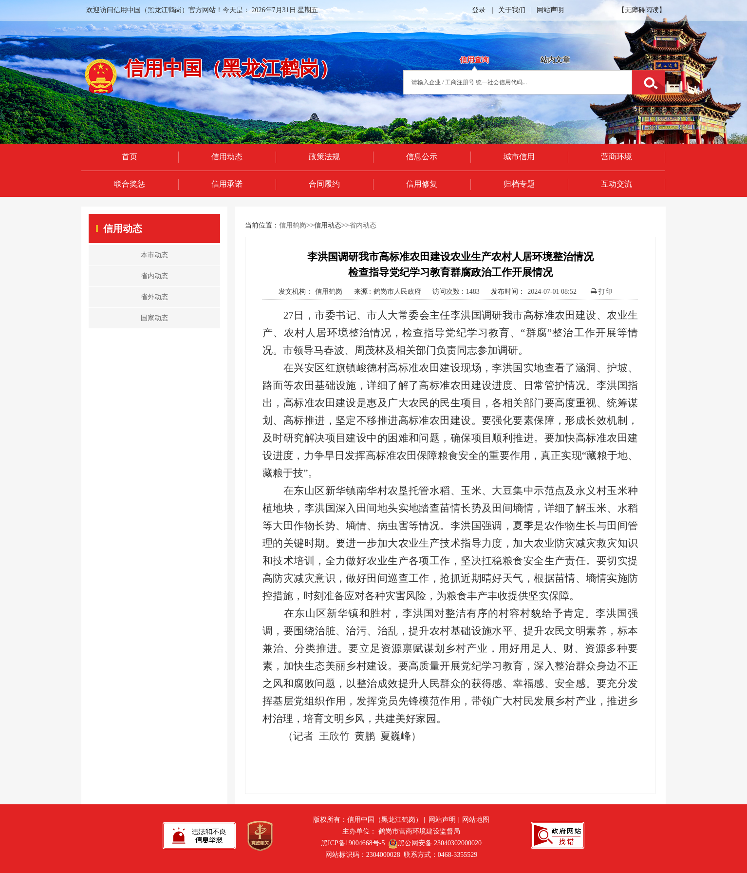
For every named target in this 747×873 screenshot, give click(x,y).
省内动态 (362, 225)
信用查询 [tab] (474, 60)
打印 (602, 291)
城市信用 (519, 156)
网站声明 (550, 10)
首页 (129, 156)
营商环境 (616, 156)
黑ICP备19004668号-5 (353, 843)
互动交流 (616, 184)
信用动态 (227, 156)
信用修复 (421, 184)
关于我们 (511, 10)
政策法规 (324, 156)
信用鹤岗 (292, 225)
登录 (479, 10)
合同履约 (324, 184)
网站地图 (475, 819)
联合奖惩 (129, 184)
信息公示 (421, 156)
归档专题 (519, 184)
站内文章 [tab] (555, 60)
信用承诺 (227, 184)
